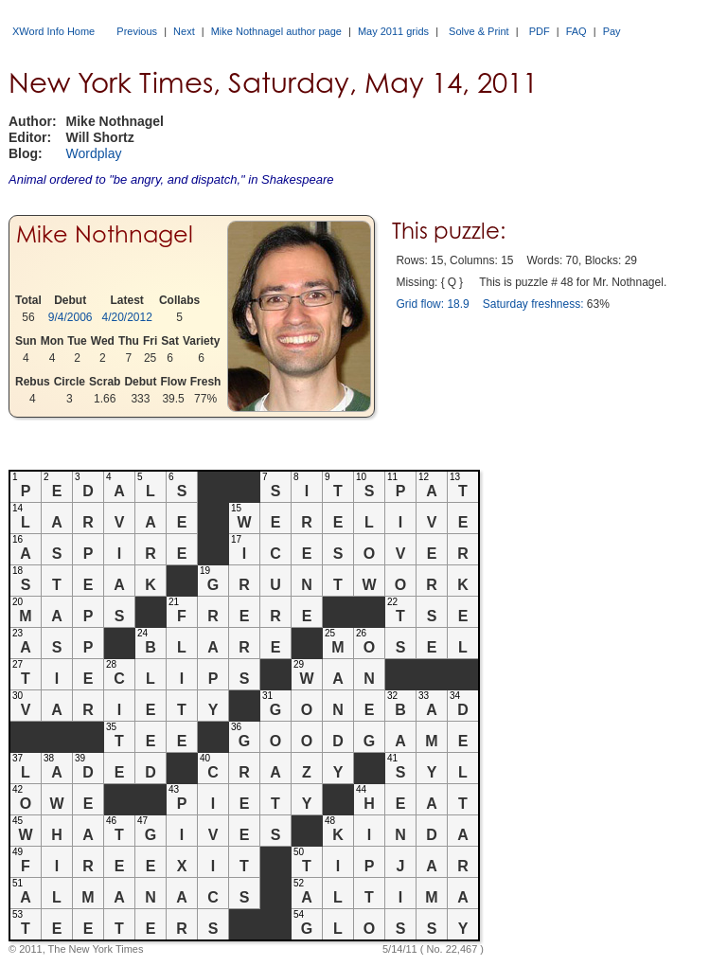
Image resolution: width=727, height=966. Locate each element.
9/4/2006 (70, 317)
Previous (136, 31)
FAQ (576, 31)
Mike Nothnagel (104, 234)
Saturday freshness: (533, 304)
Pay (612, 31)
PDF (539, 31)
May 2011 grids (393, 31)
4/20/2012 (127, 317)
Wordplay (94, 153)
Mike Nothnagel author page (276, 31)
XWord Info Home (53, 31)
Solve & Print (479, 31)
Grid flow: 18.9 (432, 304)
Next (184, 31)
